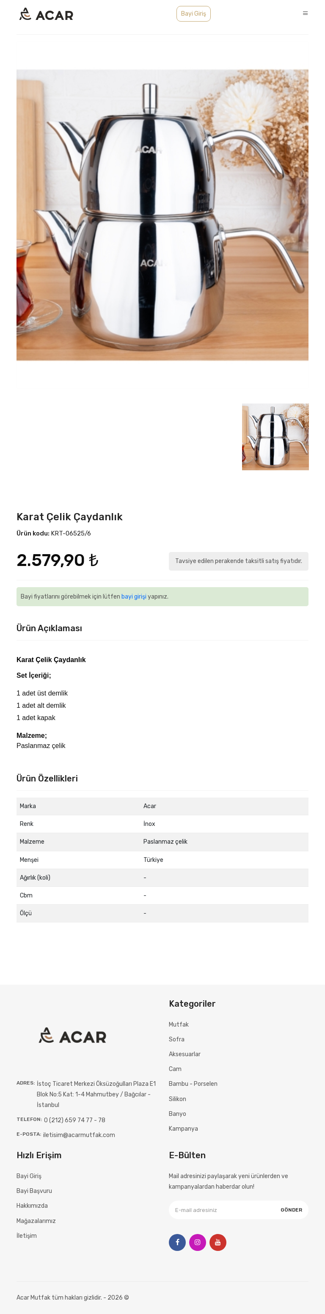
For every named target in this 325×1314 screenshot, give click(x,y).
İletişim (27, 1235)
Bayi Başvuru (34, 1191)
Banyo (177, 1114)
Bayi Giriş (193, 13)
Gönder (291, 1210)
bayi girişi (133, 596)
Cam (175, 1069)
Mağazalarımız (36, 1221)
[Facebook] (177, 1242)
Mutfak (179, 1024)
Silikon (177, 1099)
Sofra (177, 1039)
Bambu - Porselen (193, 1084)
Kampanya (183, 1128)
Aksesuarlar (185, 1054)
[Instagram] (197, 1242)
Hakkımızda (32, 1205)
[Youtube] (217, 1242)
